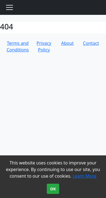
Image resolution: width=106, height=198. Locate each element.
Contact (91, 43)
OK (53, 188)
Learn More (85, 176)
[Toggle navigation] (9, 7)
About (67, 43)
